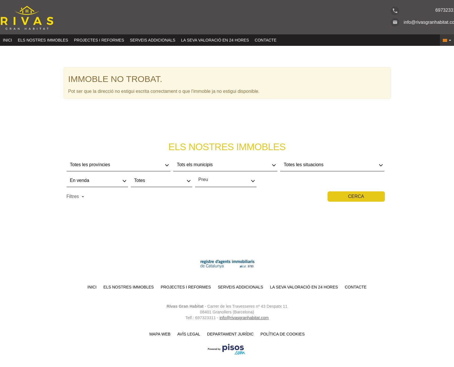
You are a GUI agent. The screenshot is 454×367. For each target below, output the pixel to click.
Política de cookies (282, 334)
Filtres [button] (75, 196)
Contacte (265, 40)
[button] (447, 40)
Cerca (356, 196)
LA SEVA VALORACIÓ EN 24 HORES (215, 40)
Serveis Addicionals (152, 40)
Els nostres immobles (43, 40)
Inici (7, 40)
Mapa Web (160, 334)
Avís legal (188, 334)
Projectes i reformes (99, 40)
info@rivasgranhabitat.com (243, 317)
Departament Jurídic (230, 334)
